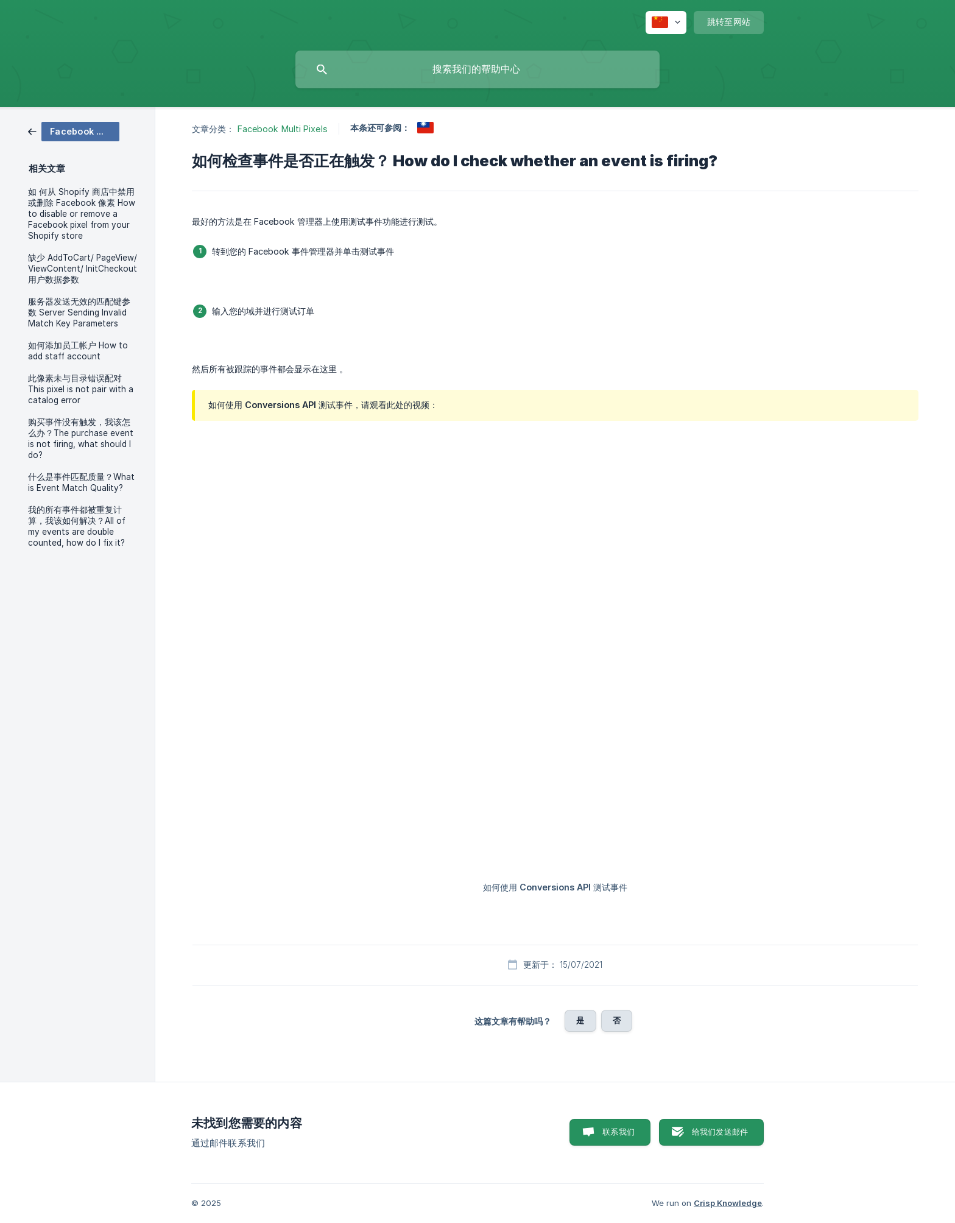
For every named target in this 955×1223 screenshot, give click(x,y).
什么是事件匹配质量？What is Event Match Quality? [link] (81, 482)
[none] (666, 22)
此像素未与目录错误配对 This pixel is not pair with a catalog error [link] (80, 389)
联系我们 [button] (618, 1132)
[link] (73, 130)
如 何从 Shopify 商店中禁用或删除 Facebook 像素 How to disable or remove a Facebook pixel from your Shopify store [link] (81, 214)
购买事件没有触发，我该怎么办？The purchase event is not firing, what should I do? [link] (80, 438)
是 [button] (580, 1020)
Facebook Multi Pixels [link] (283, 129)
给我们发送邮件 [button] (720, 1132)
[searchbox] (477, 69)
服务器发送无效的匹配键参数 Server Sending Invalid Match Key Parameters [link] (79, 312)
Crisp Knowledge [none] (728, 1203)
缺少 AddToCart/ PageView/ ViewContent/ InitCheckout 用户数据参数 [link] (82, 268)
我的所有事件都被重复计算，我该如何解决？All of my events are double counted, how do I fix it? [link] (76, 526)
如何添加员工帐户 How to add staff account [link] (78, 350)
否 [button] (617, 1020)
